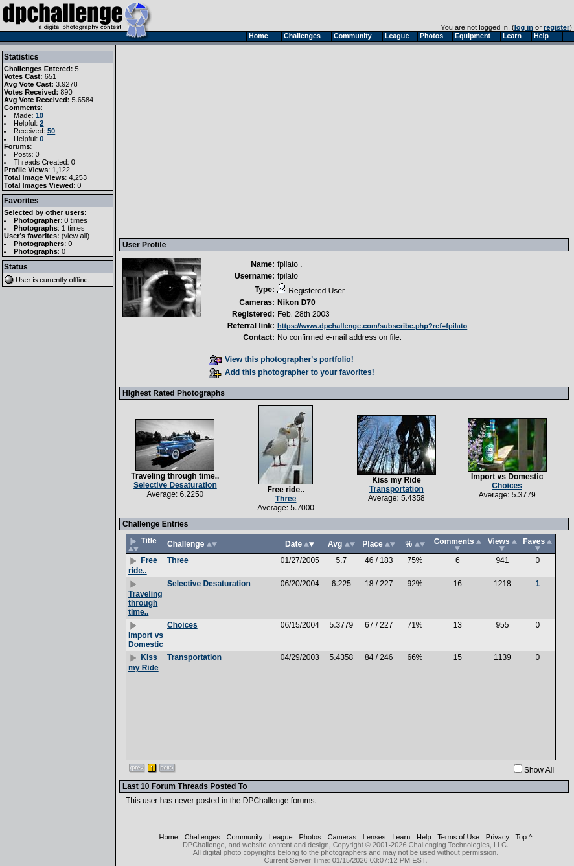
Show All (539, 770)
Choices (507, 485)
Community (245, 837)
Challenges (202, 837)
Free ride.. (285, 489)
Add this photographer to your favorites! (291, 372)
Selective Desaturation (175, 485)
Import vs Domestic (507, 476)
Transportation (396, 489)
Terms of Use (458, 837)
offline (78, 280)
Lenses (374, 837)
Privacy (497, 837)
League (281, 837)
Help (424, 837)
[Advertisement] (345, 141)
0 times (75, 220)
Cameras (341, 837)
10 (39, 115)
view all (75, 236)
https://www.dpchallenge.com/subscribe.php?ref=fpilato (372, 326)
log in (523, 27)
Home (168, 837)
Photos (310, 837)
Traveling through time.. (175, 476)
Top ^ (523, 837)
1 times (73, 228)
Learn (401, 837)
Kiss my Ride (396, 479)
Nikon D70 (296, 302)
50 (51, 131)
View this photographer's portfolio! (281, 359)
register (556, 27)
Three (286, 498)
